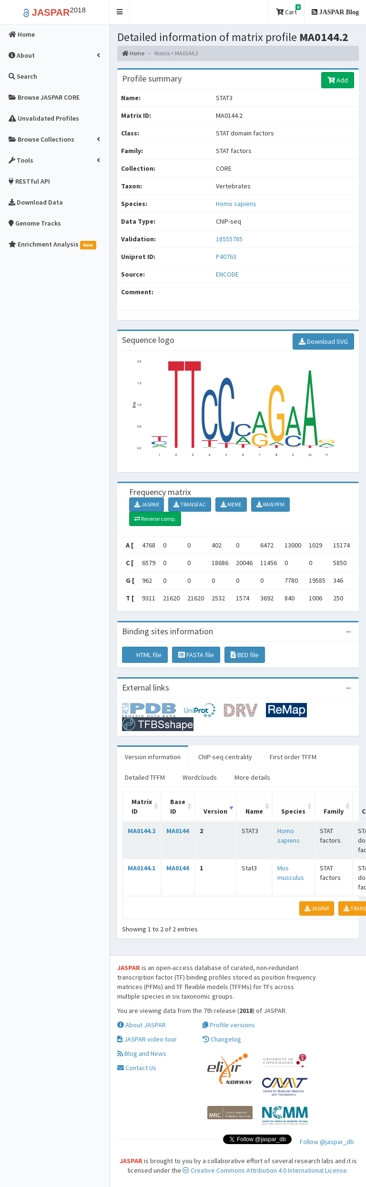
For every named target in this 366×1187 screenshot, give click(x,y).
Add (337, 80)
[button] (120, 12)
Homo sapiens (236, 203)
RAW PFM (270, 504)
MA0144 (177, 830)
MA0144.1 (141, 868)
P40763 (227, 256)
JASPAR (146, 504)
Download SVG (323, 341)
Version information (153, 757)
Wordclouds (200, 777)
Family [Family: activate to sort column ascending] (334, 811)
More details (252, 777)
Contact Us (136, 1067)
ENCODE (227, 274)
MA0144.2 (141, 830)
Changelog (222, 1039)
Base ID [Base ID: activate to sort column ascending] (177, 806)
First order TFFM (293, 757)
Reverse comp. (155, 518)
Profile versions (229, 1025)
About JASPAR (141, 1025)
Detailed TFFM (145, 777)
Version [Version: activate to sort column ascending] (215, 811)
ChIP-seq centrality (225, 757)
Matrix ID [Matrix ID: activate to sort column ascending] (142, 806)
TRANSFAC (189, 504)
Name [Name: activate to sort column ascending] (254, 811)
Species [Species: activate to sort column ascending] (293, 811)
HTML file (145, 654)
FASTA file (196, 654)
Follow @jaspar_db (327, 1141)
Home (133, 53)
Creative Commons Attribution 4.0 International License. (265, 1170)
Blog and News (141, 1053)
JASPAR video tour (147, 1039)
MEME (231, 504)
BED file (245, 654)
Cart (288, 10)
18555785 (229, 239)
